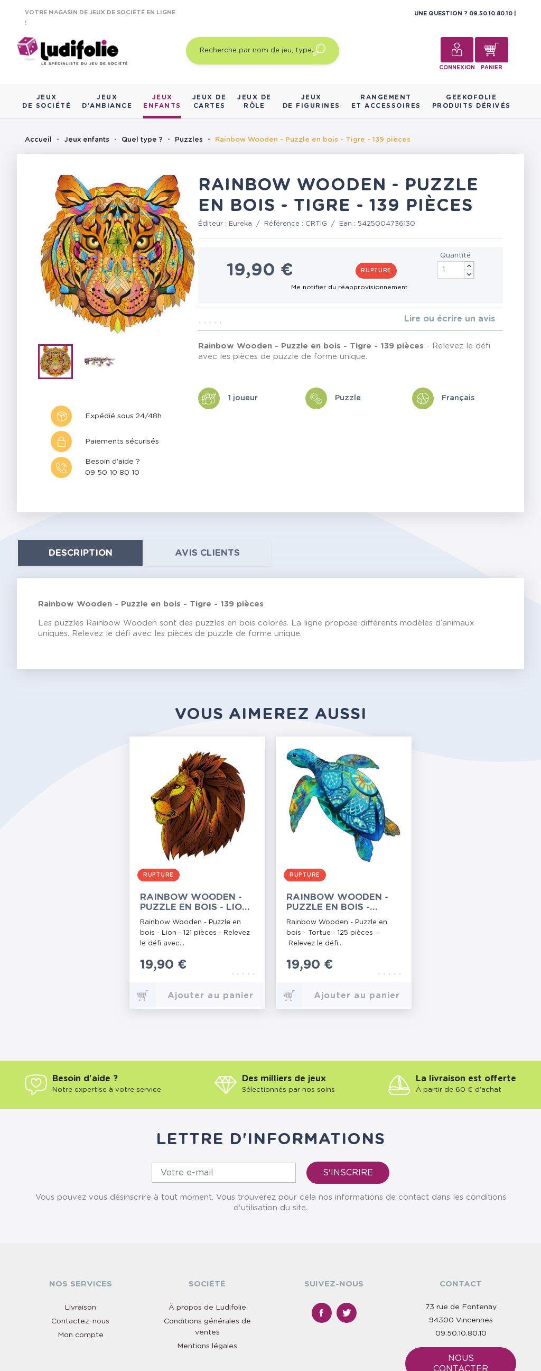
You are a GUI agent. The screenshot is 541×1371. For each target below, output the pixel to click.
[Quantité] (455, 270)
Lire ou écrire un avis (449, 319)
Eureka (240, 223)
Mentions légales (207, 1346)
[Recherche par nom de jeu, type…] (262, 51)
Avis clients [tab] (207, 552)
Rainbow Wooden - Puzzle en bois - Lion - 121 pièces (194, 902)
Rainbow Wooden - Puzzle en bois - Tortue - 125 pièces (337, 902)
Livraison (80, 1307)
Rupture (376, 270)
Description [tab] (81, 552)
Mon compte (81, 1335)
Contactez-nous (80, 1321)
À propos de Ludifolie (207, 1307)
